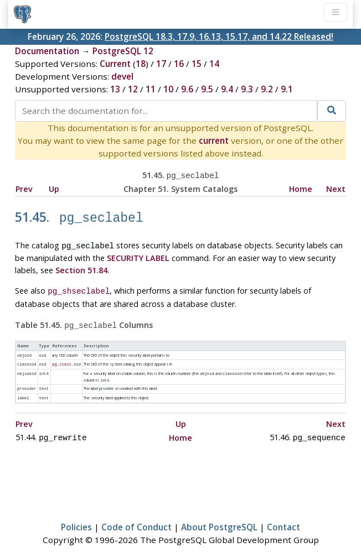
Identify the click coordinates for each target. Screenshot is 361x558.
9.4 (227, 89)
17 (161, 63)
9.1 (287, 89)
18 (141, 63)
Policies (76, 517)
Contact (283, 517)
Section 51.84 (81, 266)
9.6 (187, 89)
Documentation (47, 50)
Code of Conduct (136, 517)
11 (151, 89)
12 (133, 89)
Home (300, 187)
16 (179, 63)
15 (197, 63)
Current (115, 63)
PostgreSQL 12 (122, 50)
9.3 (247, 89)
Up (54, 187)
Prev (24, 187)
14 (214, 63)
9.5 (207, 89)
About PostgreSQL (219, 517)
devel (122, 76)
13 (115, 89)
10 (168, 89)
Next (335, 187)
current (214, 140)
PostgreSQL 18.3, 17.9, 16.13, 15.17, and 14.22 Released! (219, 36)
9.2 (267, 89)
